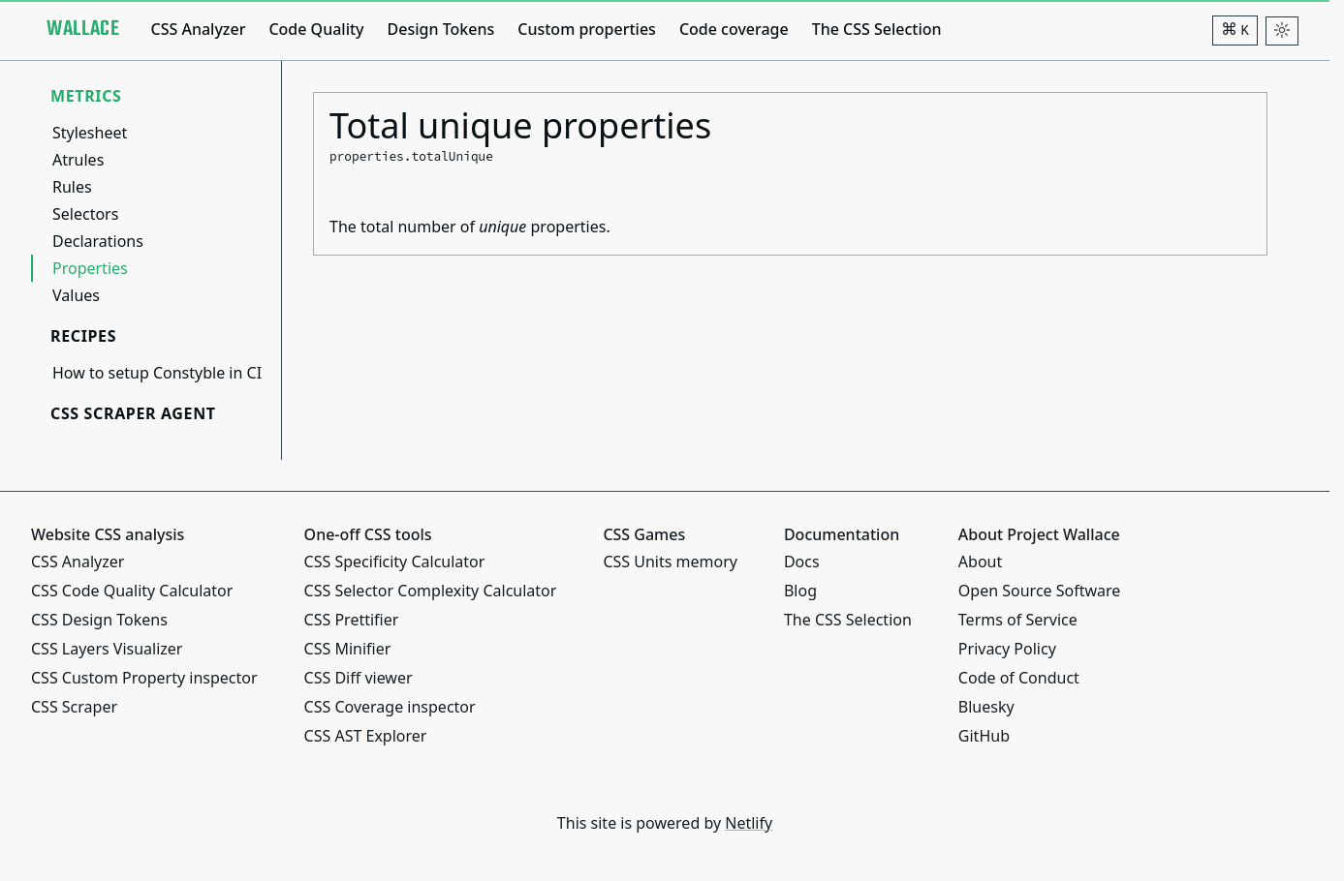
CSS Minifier (347, 648)
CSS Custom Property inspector (144, 677)
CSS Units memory (670, 561)
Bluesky (986, 706)
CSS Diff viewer (358, 677)
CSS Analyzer (197, 29)
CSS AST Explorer (365, 735)
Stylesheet (89, 132)
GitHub (984, 735)
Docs (802, 561)
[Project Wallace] (83, 29)
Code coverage (734, 29)
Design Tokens (441, 29)
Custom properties (586, 29)
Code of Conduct (1018, 677)
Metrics (86, 95)
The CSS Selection (877, 29)
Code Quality (315, 29)
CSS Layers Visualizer (106, 648)
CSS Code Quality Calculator (132, 590)
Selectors (85, 214)
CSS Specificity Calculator (394, 561)
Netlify (748, 823)
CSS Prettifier (351, 619)
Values (76, 295)
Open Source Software (1039, 590)
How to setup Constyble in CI (157, 372)
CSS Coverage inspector (390, 706)
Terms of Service (1018, 619)
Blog (800, 590)
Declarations (97, 241)
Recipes (83, 336)
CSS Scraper (74, 706)
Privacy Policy (1007, 648)
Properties (90, 268)
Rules (72, 186)
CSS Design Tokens (99, 619)
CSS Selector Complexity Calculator (430, 590)
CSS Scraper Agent (133, 413)
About (980, 561)
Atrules (78, 159)
